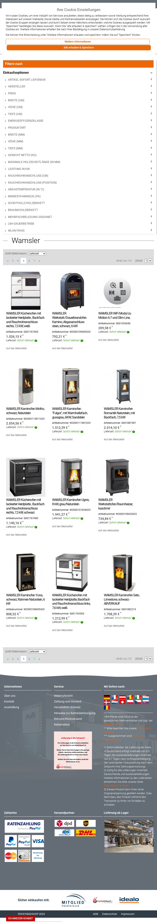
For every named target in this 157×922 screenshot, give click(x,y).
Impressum (127, 913)
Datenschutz (109, 913)
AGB (95, 913)
